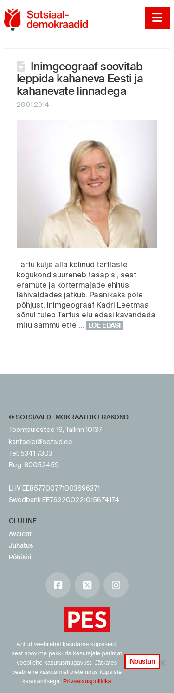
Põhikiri (20, 557)
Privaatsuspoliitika (87, 681)
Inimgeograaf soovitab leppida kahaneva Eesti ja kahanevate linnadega (80, 78)
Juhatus (21, 545)
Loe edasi (104, 325)
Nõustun (142, 661)
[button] (157, 18)
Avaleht (20, 534)
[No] (162, 662)
